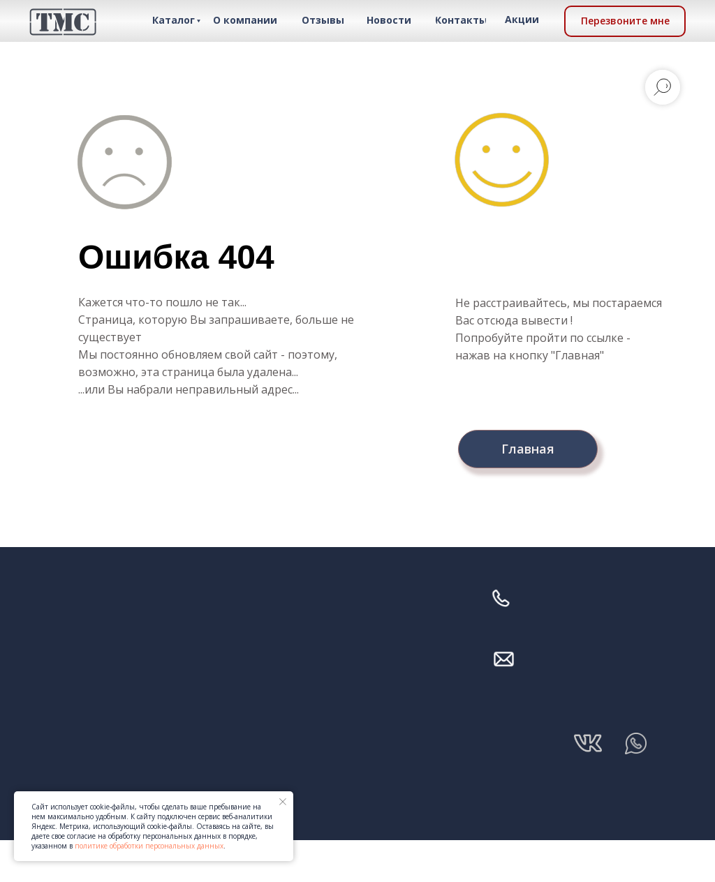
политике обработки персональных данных (149, 846)
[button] (625, 21)
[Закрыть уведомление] (283, 802)
